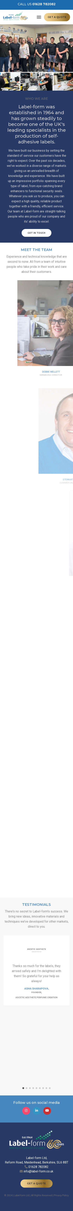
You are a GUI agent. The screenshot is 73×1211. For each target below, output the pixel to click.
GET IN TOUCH (38, 233)
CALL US (36, 4)
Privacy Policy (61, 1195)
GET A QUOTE (57, 17)
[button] (23, 1088)
